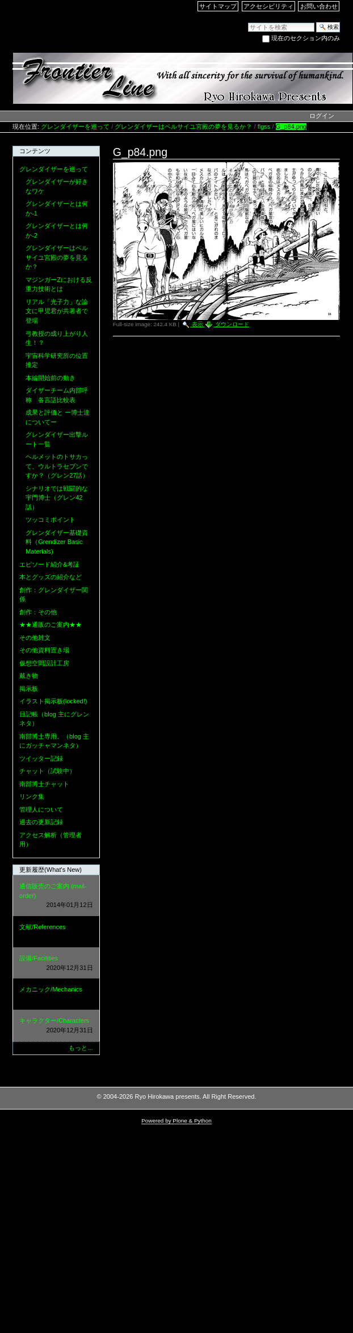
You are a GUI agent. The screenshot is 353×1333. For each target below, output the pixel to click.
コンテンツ (35, 150)
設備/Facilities (56, 963)
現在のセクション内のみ (305, 38)
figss (264, 126)
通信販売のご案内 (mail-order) (56, 896)
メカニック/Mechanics (56, 994)
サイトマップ (218, 6)
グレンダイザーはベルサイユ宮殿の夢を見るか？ (183, 126)
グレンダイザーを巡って (75, 126)
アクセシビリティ (268, 6)
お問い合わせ (319, 6)
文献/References (56, 932)
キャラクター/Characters (56, 1026)
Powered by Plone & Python (176, 1120)
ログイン (321, 115)
